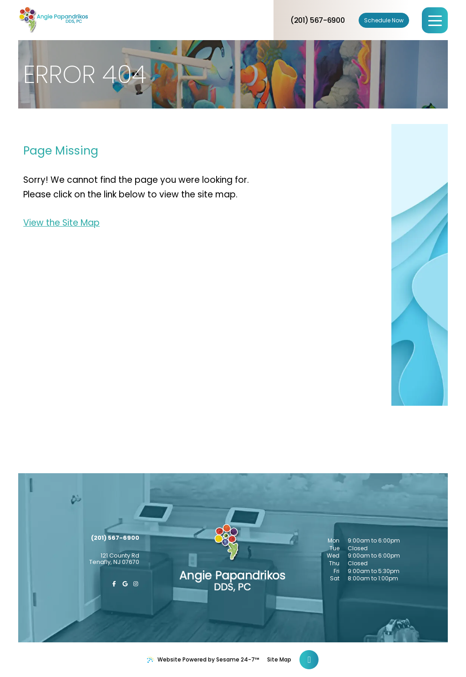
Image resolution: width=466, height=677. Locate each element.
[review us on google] (125, 584)
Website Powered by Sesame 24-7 (203, 659)
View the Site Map (61, 223)
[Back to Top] (309, 660)
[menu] (435, 20)
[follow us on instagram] (136, 584)
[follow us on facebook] (114, 584)
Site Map (279, 659)
